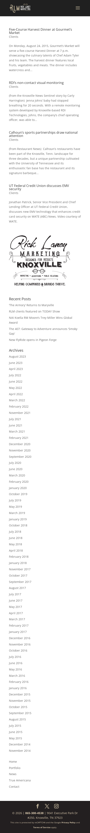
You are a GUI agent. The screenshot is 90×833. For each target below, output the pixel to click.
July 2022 (15, 375)
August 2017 (17, 588)
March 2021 (17, 431)
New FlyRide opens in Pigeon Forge (33, 340)
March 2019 (17, 513)
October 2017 (18, 575)
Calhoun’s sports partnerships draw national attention (43, 134)
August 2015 (17, 719)
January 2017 (18, 632)
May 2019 (15, 507)
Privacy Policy (68, 822)
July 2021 (15, 419)
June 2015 (15, 732)
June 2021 (15, 425)
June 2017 (15, 600)
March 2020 (17, 475)
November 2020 (20, 450)
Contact (14, 787)
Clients (13, 37)
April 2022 (16, 394)
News (12, 774)
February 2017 (19, 625)
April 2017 (16, 613)
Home (13, 762)
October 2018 (18, 525)
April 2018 (16, 550)
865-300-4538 (34, 813)
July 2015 (15, 726)
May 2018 (15, 544)
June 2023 (15, 363)
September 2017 (20, 582)
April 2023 (16, 369)
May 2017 (15, 607)
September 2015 (20, 713)
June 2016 (15, 663)
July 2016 (15, 657)
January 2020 (18, 488)
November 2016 (20, 644)
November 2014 (20, 751)
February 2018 (19, 557)
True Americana (20, 780)
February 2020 (19, 482)
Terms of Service (41, 827)
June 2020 (15, 469)
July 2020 (15, 463)
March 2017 (17, 619)
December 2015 (19, 694)
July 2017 (15, 594)
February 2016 (19, 682)
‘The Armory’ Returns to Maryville (31, 305)
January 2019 (18, 519)
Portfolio (14, 768)
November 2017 (20, 569)
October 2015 (18, 707)
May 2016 (15, 669)
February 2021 (19, 438)
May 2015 (15, 738)
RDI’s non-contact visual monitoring (36, 82)
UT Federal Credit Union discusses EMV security (39, 187)
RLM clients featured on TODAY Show (34, 311)
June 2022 (15, 381)
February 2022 (19, 406)
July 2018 (15, 532)
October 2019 (18, 494)
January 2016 (18, 688)
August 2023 (17, 356)
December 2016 (19, 638)
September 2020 (20, 457)
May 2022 (15, 388)
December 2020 (19, 444)
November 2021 (20, 413)
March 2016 (17, 676)
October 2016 (18, 650)
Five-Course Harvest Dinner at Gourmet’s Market (40, 31)
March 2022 (17, 400)
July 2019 (15, 500)
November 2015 (20, 701)
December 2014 (19, 744)
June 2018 (15, 538)
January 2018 (18, 563)
